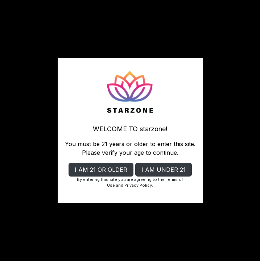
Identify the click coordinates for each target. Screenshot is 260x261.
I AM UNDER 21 (163, 169)
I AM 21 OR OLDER (101, 169)
